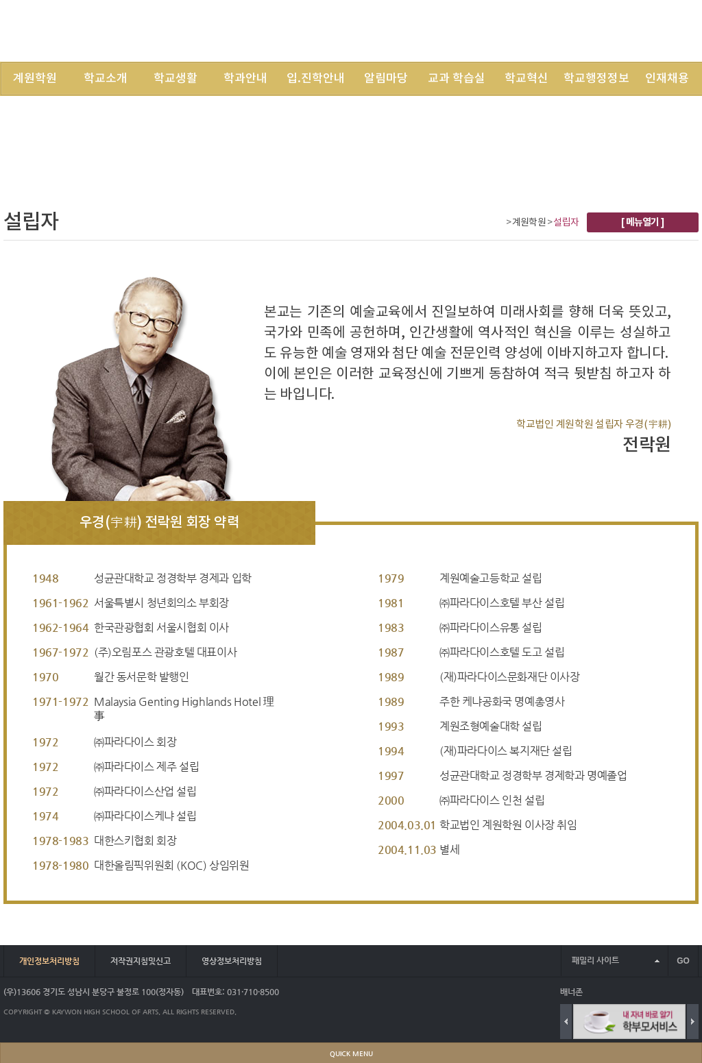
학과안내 (245, 79)
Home (498, 223)
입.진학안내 (316, 79)
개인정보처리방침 (49, 961)
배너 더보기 (695, 992)
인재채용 (667, 79)
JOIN (551, 30)
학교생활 (175, 79)
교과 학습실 (456, 79)
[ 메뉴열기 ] (642, 222)
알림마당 (386, 79)
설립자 (566, 222)
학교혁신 (526, 79)
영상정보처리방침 (232, 961)
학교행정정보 (596, 79)
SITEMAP (591, 30)
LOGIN (515, 30)
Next (693, 1021)
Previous (566, 1021)
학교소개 (106, 79)
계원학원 (35, 79)
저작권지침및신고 (140, 961)
